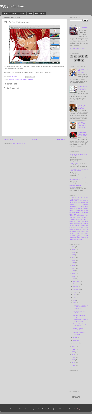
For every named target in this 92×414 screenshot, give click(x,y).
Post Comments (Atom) (19, 143)
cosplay (78, 208)
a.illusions (74, 200)
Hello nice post (74, 163)
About (6, 13)
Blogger (79, 409)
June (75, 297)
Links (30, 13)
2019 (73, 263)
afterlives (11, 79)
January (76, 343)
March (75, 337)
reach (71, 229)
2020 (73, 260)
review (75, 229)
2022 (73, 255)
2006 (73, 362)
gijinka (82, 215)
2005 (73, 365)
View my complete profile (77, 48)
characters (85, 204)
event (78, 212)
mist (78, 221)
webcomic (79, 237)
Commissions (39, 13)
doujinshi (72, 212)
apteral (84, 200)
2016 (73, 271)
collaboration (73, 206)
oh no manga (80, 225)
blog (87, 202)
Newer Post (9, 139)
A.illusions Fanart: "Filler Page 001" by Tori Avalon (82, 125)
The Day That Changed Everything (82, 106)
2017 (73, 268)
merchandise (73, 221)
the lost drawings (81, 231)
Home (34, 139)
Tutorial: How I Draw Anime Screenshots (82, 88)
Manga (14, 13)
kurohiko (84, 27)
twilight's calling (75, 235)
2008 (73, 357)
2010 (73, 352)
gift (78, 215)
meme (86, 219)
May (74, 300)
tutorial (86, 233)
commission (18, 79)
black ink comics (79, 202)
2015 (73, 273)
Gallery (22, 13)
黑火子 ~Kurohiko (12, 6)
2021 (73, 257)
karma (86, 217)
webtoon (85, 237)
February (76, 340)
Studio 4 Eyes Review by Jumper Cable (80, 320)
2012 (73, 346)
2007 (73, 360)
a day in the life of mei (79, 197)
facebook (85, 212)
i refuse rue (79, 217)
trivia (82, 233)
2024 (73, 249)
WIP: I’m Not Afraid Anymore (79, 316)
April (74, 302)
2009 (73, 354)
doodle (86, 210)
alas (81, 200)
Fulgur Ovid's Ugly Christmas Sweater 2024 (82, 134)
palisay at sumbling (78, 227)
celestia (72, 204)
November (76, 284)
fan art (73, 215)
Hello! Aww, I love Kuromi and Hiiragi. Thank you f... (79, 169)
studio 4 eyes (81, 229)
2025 (73, 247)
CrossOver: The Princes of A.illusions (83, 71)
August (75, 292)
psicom (86, 227)
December (76, 281)
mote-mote (85, 221)
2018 (73, 265)
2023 (73, 252)
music (71, 223)
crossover (84, 208)
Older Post (60, 139)
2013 (73, 279)
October (76, 286)
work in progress (28, 79)
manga (72, 219)
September (76, 289)
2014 (73, 276)
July (74, 294)
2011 (73, 349)
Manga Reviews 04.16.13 (78, 329)
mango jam (79, 219)
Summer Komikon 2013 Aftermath (80, 333)
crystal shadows (76, 210)
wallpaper (72, 237)
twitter (86, 235)
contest (72, 208)
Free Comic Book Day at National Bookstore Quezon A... (80, 306)
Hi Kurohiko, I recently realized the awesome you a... (79, 178)
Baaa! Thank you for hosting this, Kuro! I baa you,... (78, 155)
